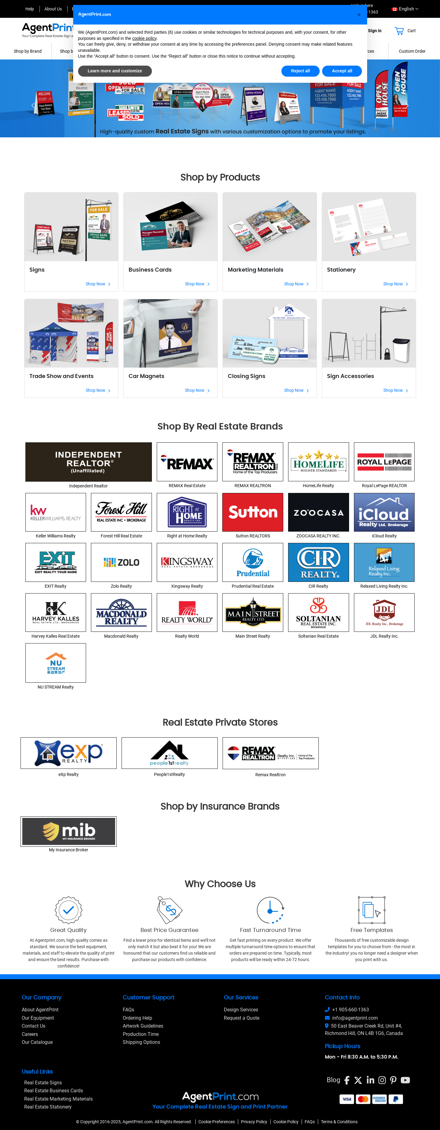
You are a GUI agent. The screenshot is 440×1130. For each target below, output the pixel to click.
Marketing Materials (256, 270)
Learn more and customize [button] (115, 70)
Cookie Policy (286, 1121)
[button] (359, 15)
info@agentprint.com (351, 1018)
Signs (37, 270)
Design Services (241, 1010)
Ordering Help (137, 1018)
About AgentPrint (40, 1010)
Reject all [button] (300, 70)
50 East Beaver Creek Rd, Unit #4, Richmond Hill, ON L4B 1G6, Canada (364, 1029)
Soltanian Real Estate (318, 636)
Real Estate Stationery (48, 1107)
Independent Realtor (88, 485)
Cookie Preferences (216, 1121)
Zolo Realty (121, 586)
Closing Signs (246, 376)
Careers (30, 1034)
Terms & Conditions (339, 1121)
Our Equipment (38, 1018)
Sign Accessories (350, 376)
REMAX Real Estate (187, 485)
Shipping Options (141, 1042)
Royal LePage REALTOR (384, 485)
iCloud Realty (384, 535)
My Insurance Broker (68, 849)
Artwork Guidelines (143, 1026)
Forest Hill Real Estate (121, 535)
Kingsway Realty (187, 586)
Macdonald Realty (121, 636)
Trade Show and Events (61, 376)
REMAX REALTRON (253, 485)
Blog (333, 1080)
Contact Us (33, 1026)
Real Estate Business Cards (53, 1091)
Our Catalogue (37, 1042)
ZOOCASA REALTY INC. (318, 535)
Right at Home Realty (187, 535)
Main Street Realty (252, 636)
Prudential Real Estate (253, 586)
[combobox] (403, 9)
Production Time (141, 1034)
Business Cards (150, 270)
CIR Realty (318, 586)
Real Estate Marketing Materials (58, 1099)
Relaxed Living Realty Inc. (384, 586)
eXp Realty (68, 774)
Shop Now (98, 283)
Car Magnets (146, 376)
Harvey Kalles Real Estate (56, 636)
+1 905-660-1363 (347, 1010)
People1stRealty (169, 774)
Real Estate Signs (43, 1083)
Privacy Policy (254, 1121)
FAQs (128, 1010)
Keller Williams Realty (56, 535)
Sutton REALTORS (253, 535)
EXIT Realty (55, 586)
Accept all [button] (342, 70)
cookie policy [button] (144, 38)
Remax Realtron (270, 774)
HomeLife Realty (318, 485)
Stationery (341, 270)
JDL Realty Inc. (384, 636)
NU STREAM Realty (56, 687)
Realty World (187, 636)
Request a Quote (241, 1018)
